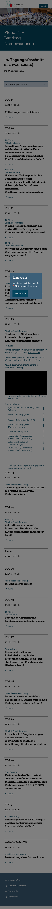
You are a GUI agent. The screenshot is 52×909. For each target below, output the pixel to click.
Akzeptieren (20, 293)
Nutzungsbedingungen (26, 286)
